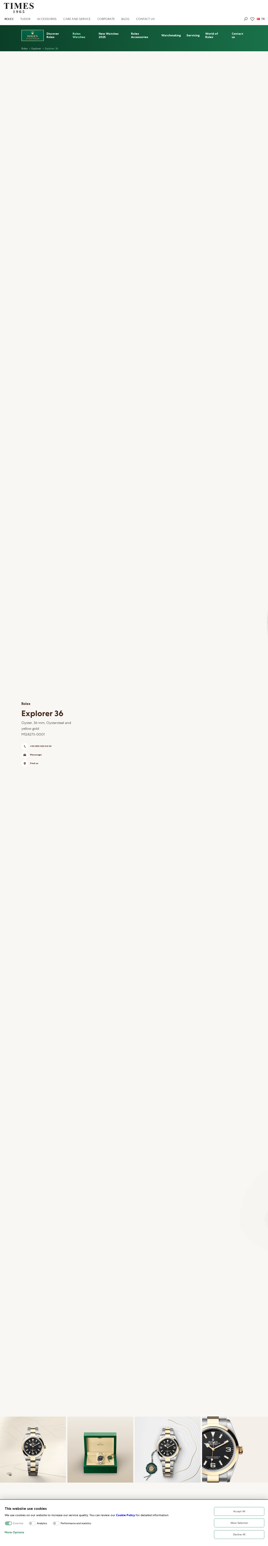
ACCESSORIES (47, 19)
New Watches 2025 (109, 35)
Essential (18, 1523)
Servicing (193, 35)
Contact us (237, 35)
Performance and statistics (76, 1523)
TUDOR (25, 19)
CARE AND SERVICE (76, 19)
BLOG (125, 19)
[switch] (32, 1523)
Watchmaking (171, 35)
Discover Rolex (53, 35)
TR (261, 19)
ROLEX (9, 19)
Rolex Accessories (139, 35)
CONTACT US (145, 19)
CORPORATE (106, 19)
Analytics (42, 1523)
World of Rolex (211, 35)
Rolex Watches (79, 35)
